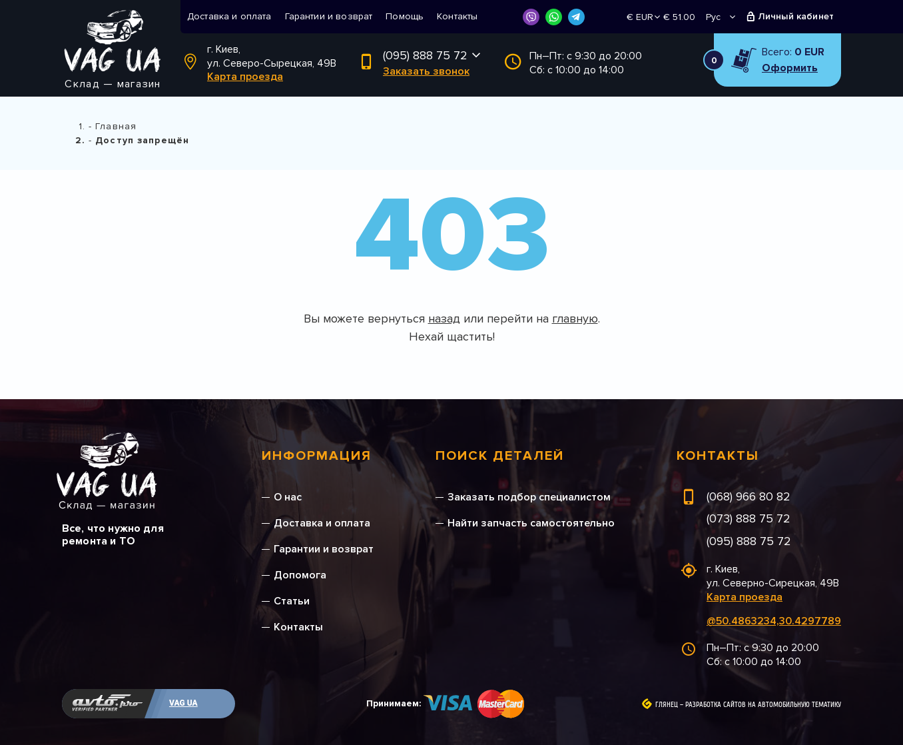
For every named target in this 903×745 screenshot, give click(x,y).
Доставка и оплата (229, 16)
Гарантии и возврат (329, 16)
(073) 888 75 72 (748, 518)
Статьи (292, 601)
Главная (116, 126)
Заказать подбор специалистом (529, 497)
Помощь (405, 16)
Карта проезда (245, 76)
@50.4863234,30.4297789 (774, 621)
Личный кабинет (796, 16)
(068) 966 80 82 (748, 496)
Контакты (457, 16)
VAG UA (183, 703)
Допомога (300, 575)
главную (575, 318)
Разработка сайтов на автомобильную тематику (763, 705)
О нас (288, 497)
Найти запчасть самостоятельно (531, 523)
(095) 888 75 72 (425, 55)
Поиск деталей (500, 456)
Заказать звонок (426, 71)
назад (444, 318)
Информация (317, 456)
